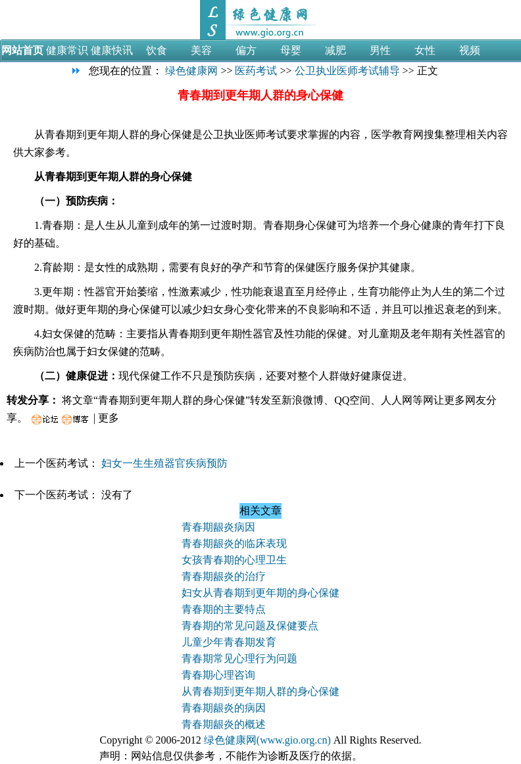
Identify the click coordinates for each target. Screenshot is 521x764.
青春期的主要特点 (224, 609)
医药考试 (256, 70)
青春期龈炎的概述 (224, 724)
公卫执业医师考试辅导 (347, 70)
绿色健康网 (191, 70)
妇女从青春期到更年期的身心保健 (260, 592)
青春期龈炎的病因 (224, 707)
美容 (201, 50)
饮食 (156, 50)
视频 (469, 50)
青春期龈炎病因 (218, 527)
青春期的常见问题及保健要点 (250, 625)
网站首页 (22, 50)
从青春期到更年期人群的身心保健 (260, 691)
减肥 (335, 50)
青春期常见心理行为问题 (239, 658)
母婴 (290, 50)
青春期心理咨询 (218, 674)
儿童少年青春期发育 (229, 642)
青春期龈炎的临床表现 (234, 543)
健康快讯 (112, 50)
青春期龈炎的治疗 (224, 576)
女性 (424, 50)
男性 (380, 50)
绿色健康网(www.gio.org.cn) (267, 740)
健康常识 (67, 50)
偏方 (246, 50)
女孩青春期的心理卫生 (234, 559)
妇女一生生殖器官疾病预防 (164, 463)
